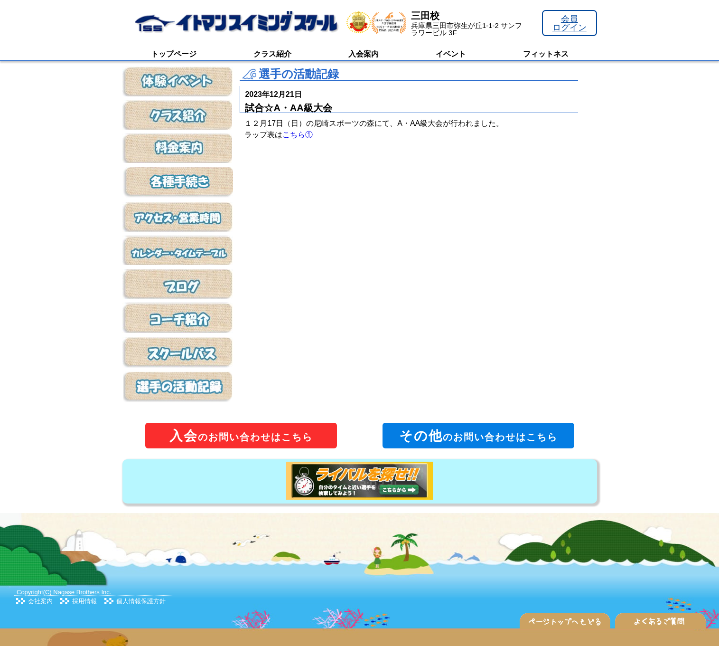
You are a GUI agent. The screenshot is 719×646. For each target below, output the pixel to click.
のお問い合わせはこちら (241, 435)
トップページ (173, 54)
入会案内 (363, 54)
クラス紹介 (272, 54)
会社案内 (40, 601)
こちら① (297, 135)
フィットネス (546, 54)
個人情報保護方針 (141, 601)
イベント (451, 54)
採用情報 (84, 601)
